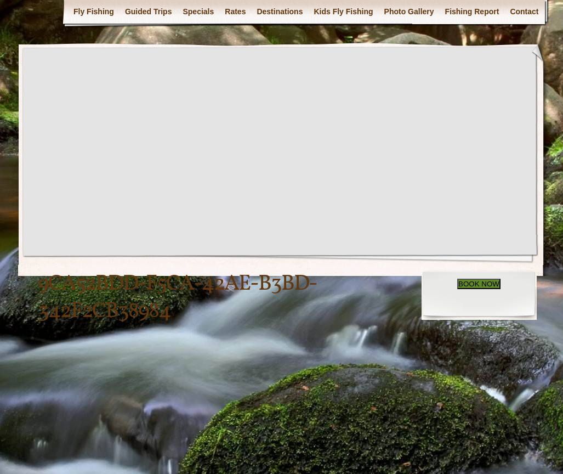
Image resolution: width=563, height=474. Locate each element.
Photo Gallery (409, 11)
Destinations (280, 11)
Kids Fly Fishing (343, 11)
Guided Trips (148, 11)
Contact (524, 11)
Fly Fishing (93, 11)
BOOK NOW (478, 284)
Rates (235, 11)
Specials (198, 11)
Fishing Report (472, 11)
